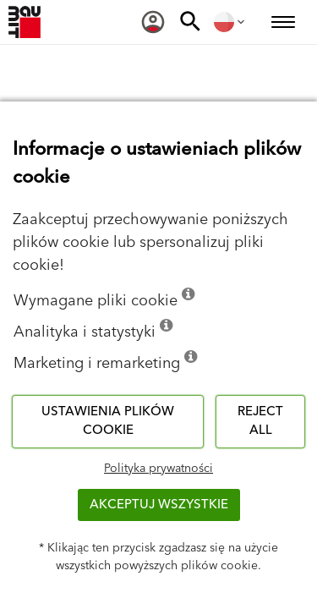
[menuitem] (153, 22)
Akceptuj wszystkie (159, 504)
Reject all (260, 421)
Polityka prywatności (158, 468)
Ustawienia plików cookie (107, 421)
